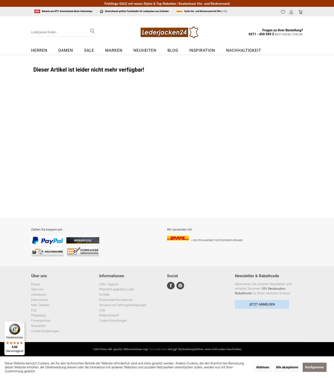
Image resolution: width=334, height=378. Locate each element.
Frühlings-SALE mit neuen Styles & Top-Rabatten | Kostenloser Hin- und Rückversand (166, 4)
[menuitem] (283, 12)
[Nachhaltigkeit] (243, 50)
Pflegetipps (38, 315)
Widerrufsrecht (109, 315)
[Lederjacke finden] (64, 32)
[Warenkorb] (300, 12)
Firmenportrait (40, 320)
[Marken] (114, 50)
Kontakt (104, 294)
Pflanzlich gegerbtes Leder (117, 289)
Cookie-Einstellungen (45, 331)
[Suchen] (92, 32)
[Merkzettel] (283, 12)
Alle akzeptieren (287, 367)
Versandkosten (158, 349)
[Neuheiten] (145, 50)
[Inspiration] (202, 50)
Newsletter (38, 326)
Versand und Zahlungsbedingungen (123, 305)
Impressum (38, 294)
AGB (102, 310)
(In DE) (201, 11)
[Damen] (65, 50)
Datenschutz (39, 300)
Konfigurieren (314, 367)
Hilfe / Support (109, 284)
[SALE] (88, 50)
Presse (35, 284)
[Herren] (42, 50)
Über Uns (37, 289)
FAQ (34, 310)
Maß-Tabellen (40, 305)
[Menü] (22, 324)
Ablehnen (262, 367)
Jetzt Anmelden (262, 304)
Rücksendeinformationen (116, 300)
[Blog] (173, 50)
